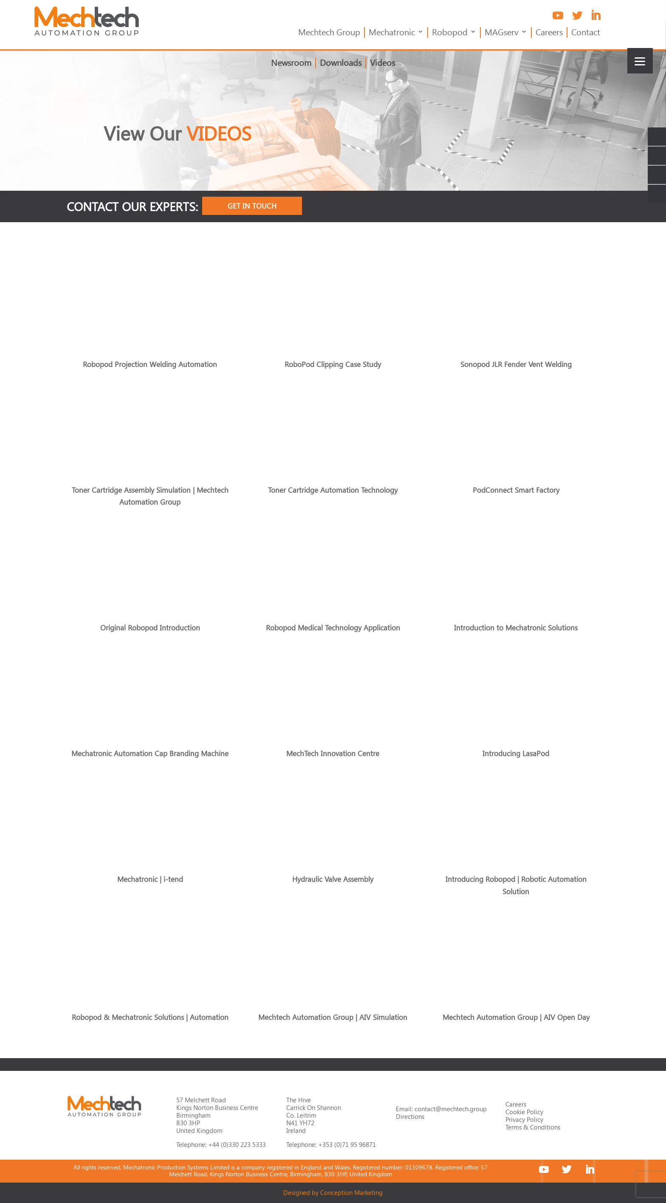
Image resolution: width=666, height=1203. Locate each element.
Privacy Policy (524, 1119)
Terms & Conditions (532, 1127)
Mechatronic (392, 32)
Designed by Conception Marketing (333, 1192)
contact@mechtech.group (451, 1108)
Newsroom (291, 63)
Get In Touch (252, 206)
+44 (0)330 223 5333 (237, 1144)
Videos (382, 63)
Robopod (450, 32)
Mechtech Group (329, 32)
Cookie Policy (524, 1111)
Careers (549, 32)
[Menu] (640, 60)
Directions (410, 1116)
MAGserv (502, 32)
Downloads (340, 63)
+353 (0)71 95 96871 (347, 1144)
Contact (585, 32)
